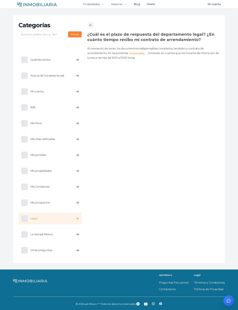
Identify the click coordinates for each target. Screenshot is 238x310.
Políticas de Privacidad (208, 289)
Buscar (75, 34)
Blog (137, 4)
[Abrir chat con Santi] (228, 300)
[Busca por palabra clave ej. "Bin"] (50, 34)
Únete (151, 4)
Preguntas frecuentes (174, 282)
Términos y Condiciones (209, 282)
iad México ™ (92, 304)
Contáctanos (167, 289)
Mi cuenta (214, 4)
